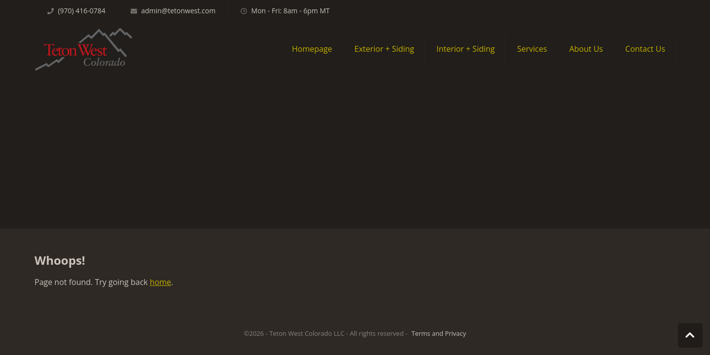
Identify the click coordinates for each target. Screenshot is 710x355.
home (160, 282)
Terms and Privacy (439, 333)
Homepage (312, 48)
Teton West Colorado (84, 49)
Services (532, 48)
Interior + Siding (465, 48)
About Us (586, 48)
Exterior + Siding (384, 48)
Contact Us (645, 48)
